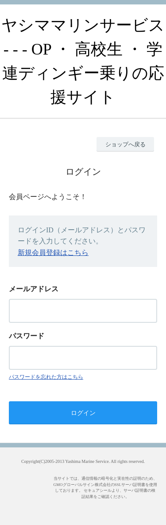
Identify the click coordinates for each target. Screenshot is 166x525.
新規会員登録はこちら (53, 252)
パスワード (26, 336)
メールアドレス (33, 289)
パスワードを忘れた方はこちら (46, 377)
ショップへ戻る (125, 144)
